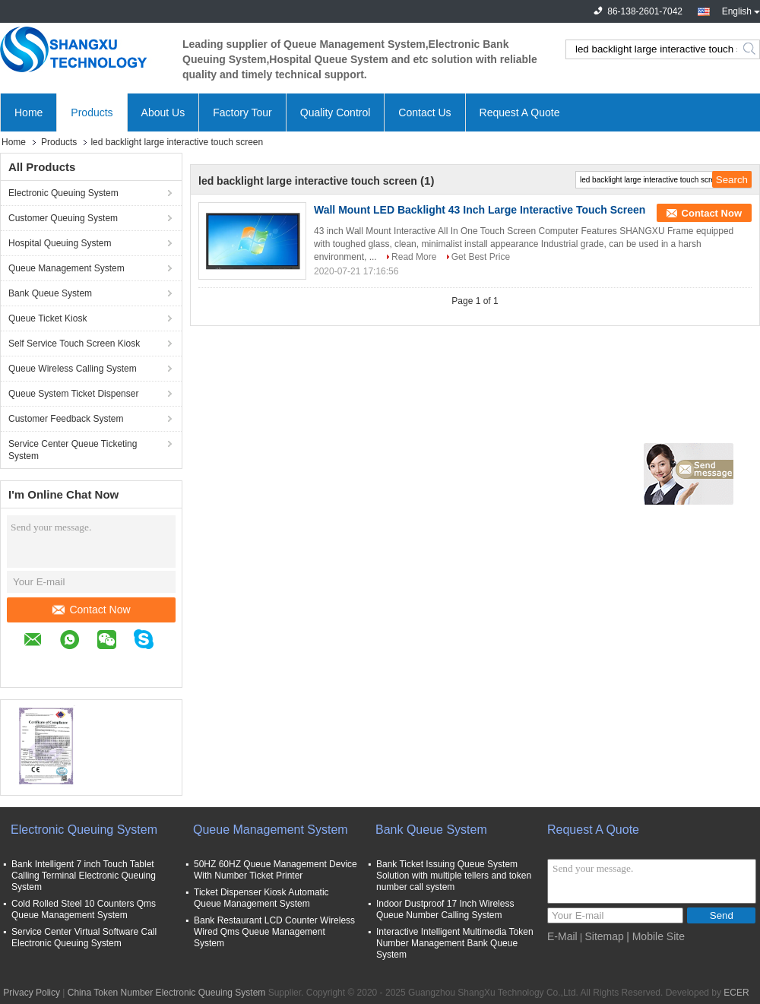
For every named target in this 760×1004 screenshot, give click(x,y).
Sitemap (603, 936)
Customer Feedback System (65, 418)
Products (91, 112)
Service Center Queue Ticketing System (72, 450)
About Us (163, 112)
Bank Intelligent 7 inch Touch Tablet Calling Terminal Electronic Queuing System (83, 875)
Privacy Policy (31, 992)
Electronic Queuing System (63, 193)
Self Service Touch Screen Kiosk (74, 343)
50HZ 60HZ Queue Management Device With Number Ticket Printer (275, 870)
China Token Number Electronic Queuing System (167, 992)
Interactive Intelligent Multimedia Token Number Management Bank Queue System (455, 943)
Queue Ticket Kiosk (47, 318)
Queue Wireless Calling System (72, 368)
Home (28, 112)
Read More (413, 257)
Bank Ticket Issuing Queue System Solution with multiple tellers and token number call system (453, 875)
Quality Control (335, 112)
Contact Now (91, 609)
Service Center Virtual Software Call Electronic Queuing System (84, 937)
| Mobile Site (655, 936)
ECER (736, 992)
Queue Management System (66, 268)
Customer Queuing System (63, 218)
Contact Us (424, 112)
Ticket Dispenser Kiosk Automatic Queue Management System (261, 898)
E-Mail (562, 936)
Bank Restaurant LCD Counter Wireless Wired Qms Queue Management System (274, 932)
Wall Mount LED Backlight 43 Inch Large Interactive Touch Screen (479, 210)
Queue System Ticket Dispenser (73, 393)
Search (750, 49)
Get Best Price (480, 257)
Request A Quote (520, 112)
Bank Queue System (50, 293)
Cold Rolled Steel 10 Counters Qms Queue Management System (83, 909)
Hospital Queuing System (59, 243)
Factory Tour (242, 112)
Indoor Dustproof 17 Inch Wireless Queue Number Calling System (445, 909)
